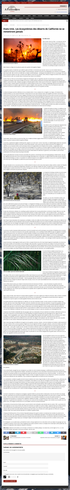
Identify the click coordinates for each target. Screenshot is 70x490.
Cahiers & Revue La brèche (8, 2)
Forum (58, 15)
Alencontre (16, 35)
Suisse (27, 18)
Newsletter (24, 2)
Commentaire (6, 452)
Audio (29, 15)
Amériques (17, 15)
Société (21, 18)
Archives (18, 2)
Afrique (10, 15)
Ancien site (30, 2)
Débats (34, 15)
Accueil (4, 15)
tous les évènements (62, 12)
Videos (32, 18)
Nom (4, 462)
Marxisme (64, 15)
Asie (24, 15)
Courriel (5, 466)
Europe (52, 15)
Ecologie (40, 15)
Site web (5, 470)
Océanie (14, 18)
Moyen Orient (6, 18)
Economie (46, 15)
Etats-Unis (26, 35)
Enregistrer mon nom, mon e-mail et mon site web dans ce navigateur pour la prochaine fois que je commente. (29, 474)
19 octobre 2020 (8, 35)
